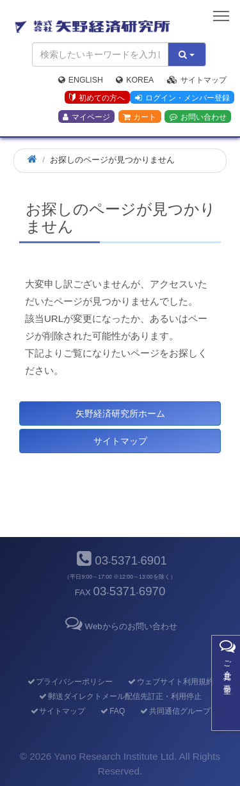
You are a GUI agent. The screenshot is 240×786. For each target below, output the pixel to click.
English (80, 80)
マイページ (86, 117)
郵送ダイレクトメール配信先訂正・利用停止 (120, 696)
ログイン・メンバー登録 (182, 97)
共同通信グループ (175, 711)
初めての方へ (97, 97)
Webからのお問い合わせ (120, 626)
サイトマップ (197, 80)
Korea (135, 80)
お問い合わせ (198, 117)
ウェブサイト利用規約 (170, 681)
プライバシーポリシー (69, 681)
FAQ (112, 711)
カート (139, 117)
